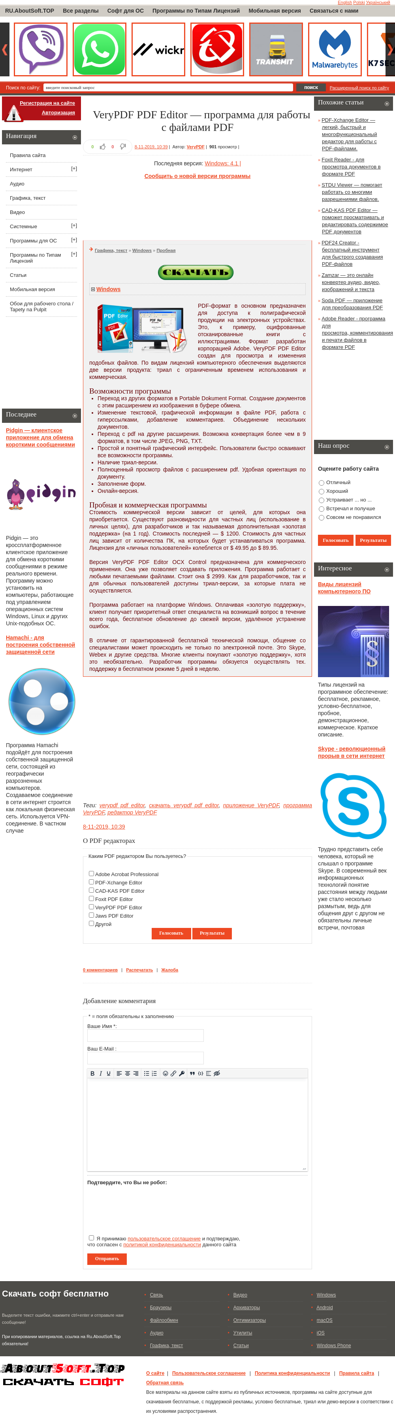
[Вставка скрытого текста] (217, 1073)
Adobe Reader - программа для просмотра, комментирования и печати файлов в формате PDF (357, 333)
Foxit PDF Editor (114, 899)
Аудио (17, 184)
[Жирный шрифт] (92, 1073)
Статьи (18, 275)
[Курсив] (100, 1073)
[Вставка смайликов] (165, 1073)
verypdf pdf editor (122, 805)
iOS (321, 1333)
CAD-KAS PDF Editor (120, 891)
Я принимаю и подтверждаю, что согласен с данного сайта (163, 1241)
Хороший (337, 491)
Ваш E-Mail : (102, 1049)
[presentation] (147, 1206)
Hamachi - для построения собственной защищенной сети (40, 644)
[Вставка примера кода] (200, 1073)
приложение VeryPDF (251, 805)
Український (378, 2)
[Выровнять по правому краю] (136, 1073)
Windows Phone (334, 1345)
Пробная (165, 250)
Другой (103, 924)
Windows (142, 250)
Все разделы (81, 11)
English (345, 2)
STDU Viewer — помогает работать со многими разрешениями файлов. (352, 192)
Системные (23, 226)
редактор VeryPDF (132, 812)
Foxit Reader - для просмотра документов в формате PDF (351, 167)
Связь (156, 1295)
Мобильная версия (274, 11)
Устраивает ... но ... (349, 500)
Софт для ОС (125, 11)
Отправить (107, 1258)
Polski (359, 2)
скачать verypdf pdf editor (183, 805)
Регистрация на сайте (47, 103)
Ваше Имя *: (102, 1026)
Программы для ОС (33, 241)
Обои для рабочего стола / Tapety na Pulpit (41, 306)
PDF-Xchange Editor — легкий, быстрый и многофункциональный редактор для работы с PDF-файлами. (349, 134)
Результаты (212, 933)
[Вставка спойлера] (209, 1073)
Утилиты (242, 1333)
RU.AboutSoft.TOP (29, 11)
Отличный (338, 482)
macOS (325, 1320)
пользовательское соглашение (164, 1239)
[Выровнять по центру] (128, 1073)
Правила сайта (27, 155)
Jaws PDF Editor (114, 916)
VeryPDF (196, 146)
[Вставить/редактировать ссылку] (173, 1073)
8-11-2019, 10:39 (151, 146)
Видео (17, 212)
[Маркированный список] (147, 1073)
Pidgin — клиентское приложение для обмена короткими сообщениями (40, 437)
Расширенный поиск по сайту (359, 87)
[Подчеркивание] (109, 1073)
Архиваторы (246, 1307)
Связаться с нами (334, 11)
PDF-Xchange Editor (118, 883)
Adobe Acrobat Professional (126, 874)
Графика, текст (111, 250)
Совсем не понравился (353, 517)
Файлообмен (164, 1320)
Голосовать (171, 933)
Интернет (21, 169)
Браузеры (160, 1307)
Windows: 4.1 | (223, 163)
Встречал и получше (350, 508)
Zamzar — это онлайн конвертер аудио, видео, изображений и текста (351, 282)
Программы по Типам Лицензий (196, 11)
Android (324, 1307)
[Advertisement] (197, 208)
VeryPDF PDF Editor (118, 908)
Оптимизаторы (249, 1320)
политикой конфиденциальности (162, 1245)
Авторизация (58, 112)
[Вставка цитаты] (192, 1073)
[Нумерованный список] (154, 1073)
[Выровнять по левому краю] (119, 1073)
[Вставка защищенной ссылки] (182, 1073)
